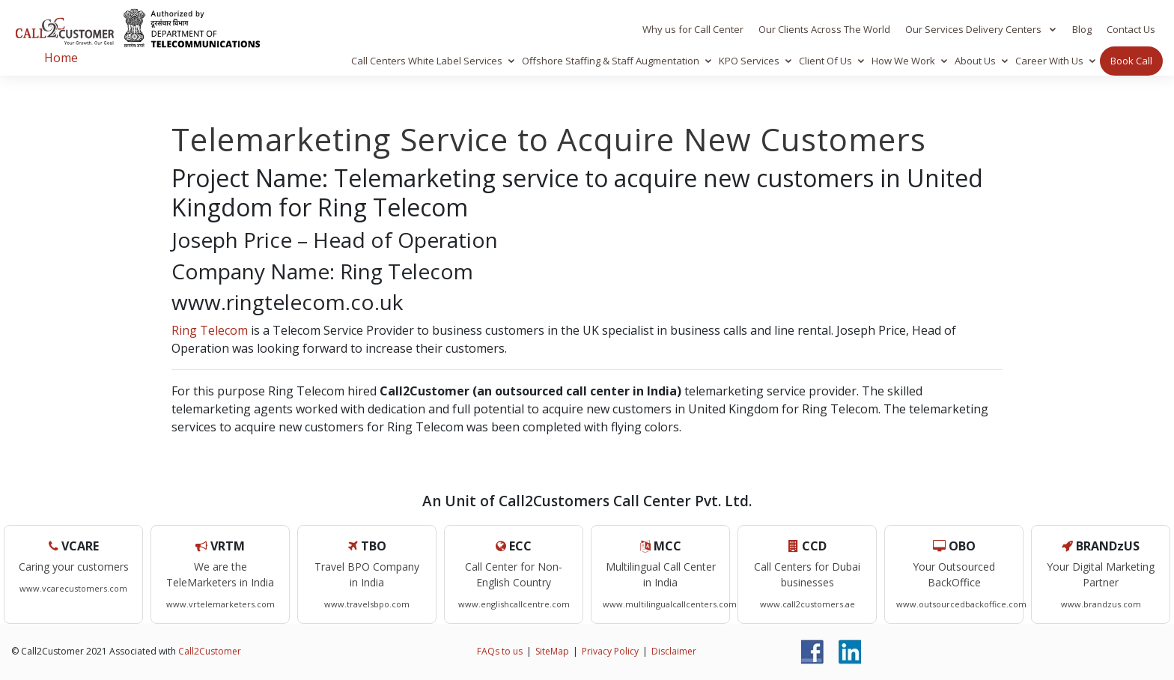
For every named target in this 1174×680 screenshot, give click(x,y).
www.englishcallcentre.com (514, 604)
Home (61, 57)
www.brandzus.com (1101, 604)
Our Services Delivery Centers (974, 29)
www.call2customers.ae (807, 604)
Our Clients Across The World (824, 29)
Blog (1082, 29)
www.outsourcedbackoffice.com (961, 604)
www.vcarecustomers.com (73, 588)
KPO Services (749, 60)
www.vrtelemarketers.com (220, 604)
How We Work (903, 60)
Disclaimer (673, 651)
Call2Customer (209, 651)
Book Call (1131, 60)
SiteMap (552, 651)
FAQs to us (500, 651)
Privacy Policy (610, 651)
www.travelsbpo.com (367, 604)
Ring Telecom (209, 330)
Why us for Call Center (692, 29)
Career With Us (1049, 60)
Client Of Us (825, 60)
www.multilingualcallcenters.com (670, 604)
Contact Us (1131, 29)
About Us (975, 60)
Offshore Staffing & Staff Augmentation (610, 60)
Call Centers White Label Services (426, 60)
